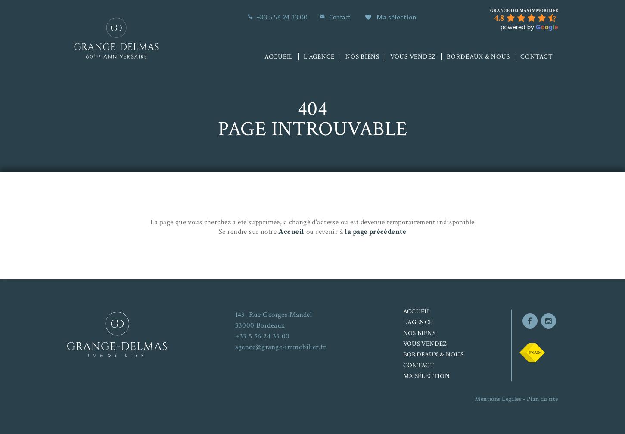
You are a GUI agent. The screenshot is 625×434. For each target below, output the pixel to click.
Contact (340, 17)
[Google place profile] (524, 11)
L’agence (319, 56)
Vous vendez (413, 56)
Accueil (278, 56)
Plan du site (542, 399)
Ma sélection (391, 17)
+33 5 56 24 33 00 (282, 17)
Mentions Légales (498, 399)
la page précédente (375, 231)
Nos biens (362, 56)
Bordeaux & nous (478, 56)
